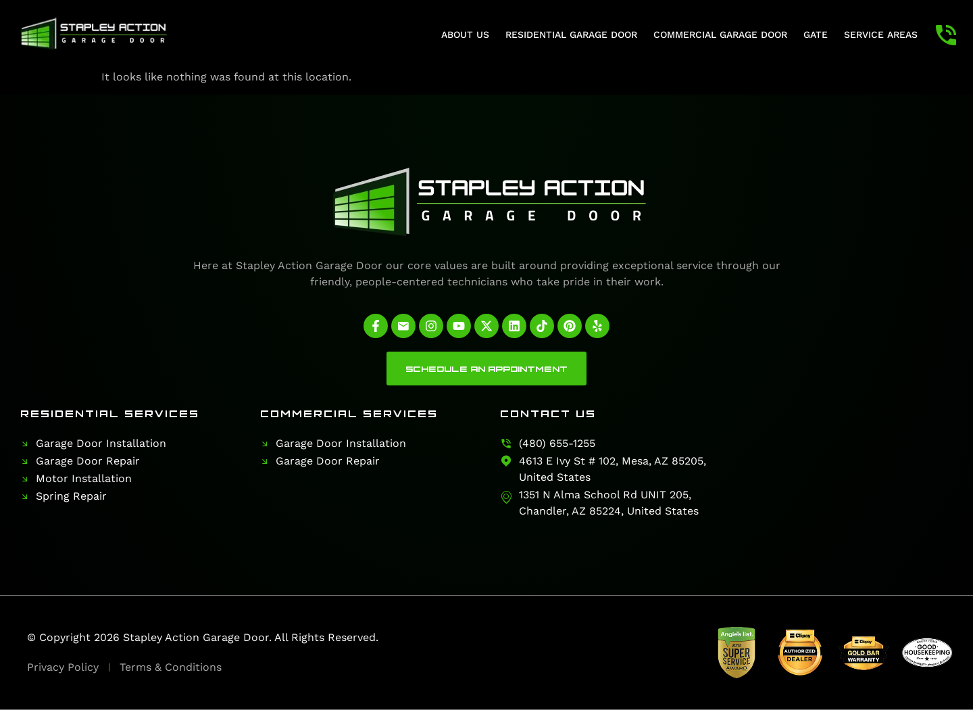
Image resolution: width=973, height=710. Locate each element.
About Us (465, 34)
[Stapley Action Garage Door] (846, 463)
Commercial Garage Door (720, 34)
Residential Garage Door (571, 34)
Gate (815, 34)
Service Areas (881, 34)
